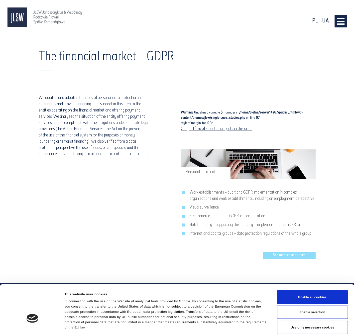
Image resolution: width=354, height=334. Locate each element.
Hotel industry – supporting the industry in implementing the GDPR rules (247, 225)
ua (325, 21)
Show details (243, 325)
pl (315, 21)
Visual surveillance (204, 207)
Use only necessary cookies (312, 296)
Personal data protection (206, 172)
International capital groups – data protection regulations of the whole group (250, 233)
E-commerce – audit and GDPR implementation (227, 216)
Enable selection (312, 281)
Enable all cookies (312, 266)
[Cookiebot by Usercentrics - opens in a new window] (32, 325)
